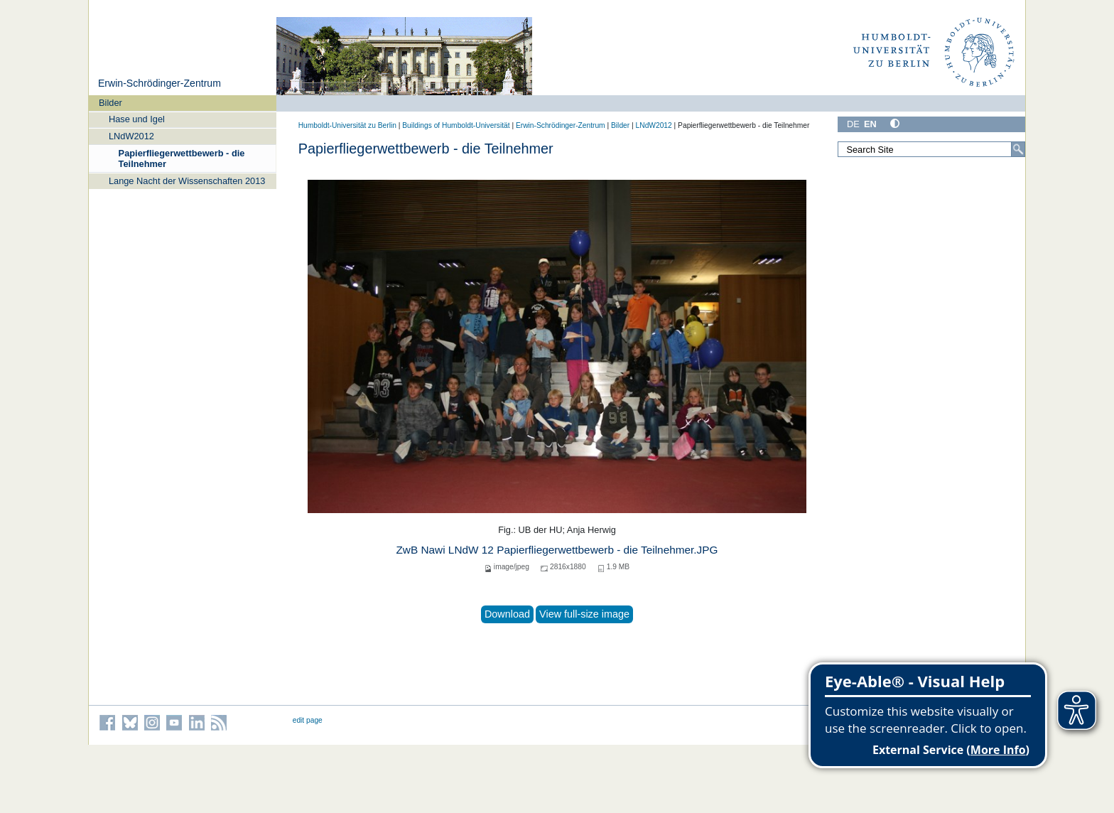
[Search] (1018, 149)
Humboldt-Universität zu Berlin (347, 125)
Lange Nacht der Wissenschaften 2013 (187, 181)
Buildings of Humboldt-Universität (455, 125)
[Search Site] (931, 149)
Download (507, 614)
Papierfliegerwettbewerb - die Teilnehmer (182, 158)
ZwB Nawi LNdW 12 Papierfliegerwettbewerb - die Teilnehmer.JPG (557, 550)
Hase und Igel (137, 119)
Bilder (110, 102)
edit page (308, 720)
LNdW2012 (131, 136)
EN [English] (870, 124)
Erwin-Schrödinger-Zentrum (159, 83)
